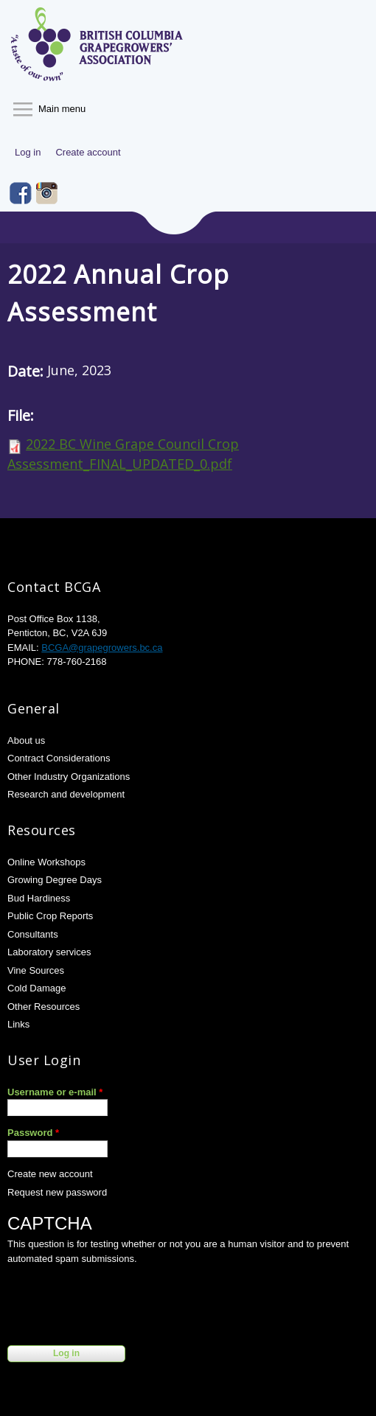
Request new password (57, 1192)
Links (18, 1024)
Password (33, 1132)
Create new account (50, 1173)
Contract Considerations (58, 758)
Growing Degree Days (54, 879)
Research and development (66, 794)
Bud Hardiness (38, 898)
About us (26, 740)
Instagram (47, 193)
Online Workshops (46, 862)
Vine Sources (35, 970)
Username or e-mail (54, 1092)
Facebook (21, 193)
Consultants (32, 934)
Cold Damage (36, 988)
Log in (28, 152)
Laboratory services (49, 952)
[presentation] (119, 1301)
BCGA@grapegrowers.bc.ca (101, 647)
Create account (87, 152)
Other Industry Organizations (68, 776)
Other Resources (43, 1006)
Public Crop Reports (50, 915)
